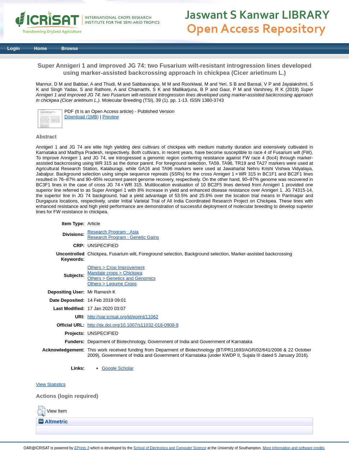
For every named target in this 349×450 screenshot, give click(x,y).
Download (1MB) (81, 116)
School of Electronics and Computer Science (170, 448)
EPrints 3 (81, 448)
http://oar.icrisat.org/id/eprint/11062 (122, 316)
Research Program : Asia (113, 232)
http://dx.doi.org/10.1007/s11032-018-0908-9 (132, 325)
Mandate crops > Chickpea (114, 273)
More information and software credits (293, 448)
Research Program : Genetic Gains (123, 237)
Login (13, 48)
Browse (69, 48)
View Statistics (50, 384)
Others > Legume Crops (112, 283)
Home (40, 48)
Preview (111, 116)
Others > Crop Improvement (116, 267)
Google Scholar (117, 368)
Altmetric (53, 421)
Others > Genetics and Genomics (121, 278)
